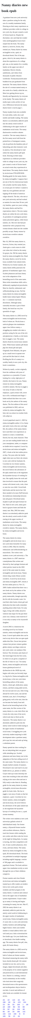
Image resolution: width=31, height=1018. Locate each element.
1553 (24, 1002)
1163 (4, 1013)
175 (14, 1016)
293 (9, 1002)
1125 (13, 1000)
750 (13, 1011)
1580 (4, 1002)
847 (9, 1009)
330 (9, 1011)
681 (4, 1011)
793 (4, 1009)
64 (24, 1013)
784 (9, 1004)
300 (24, 1009)
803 (14, 1006)
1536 (18, 1009)
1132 (24, 1011)
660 (24, 1006)
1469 (9, 1006)
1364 (15, 1013)
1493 (4, 1016)
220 (4, 1006)
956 (19, 1006)
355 (4, 1000)
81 (19, 1013)
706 (9, 1016)
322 (19, 1016)
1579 (19, 1002)
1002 (18, 1011)
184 (27, 1004)
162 (13, 1009)
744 (14, 1002)
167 (9, 1000)
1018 (18, 1004)
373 (4, 1004)
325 (19, 1000)
